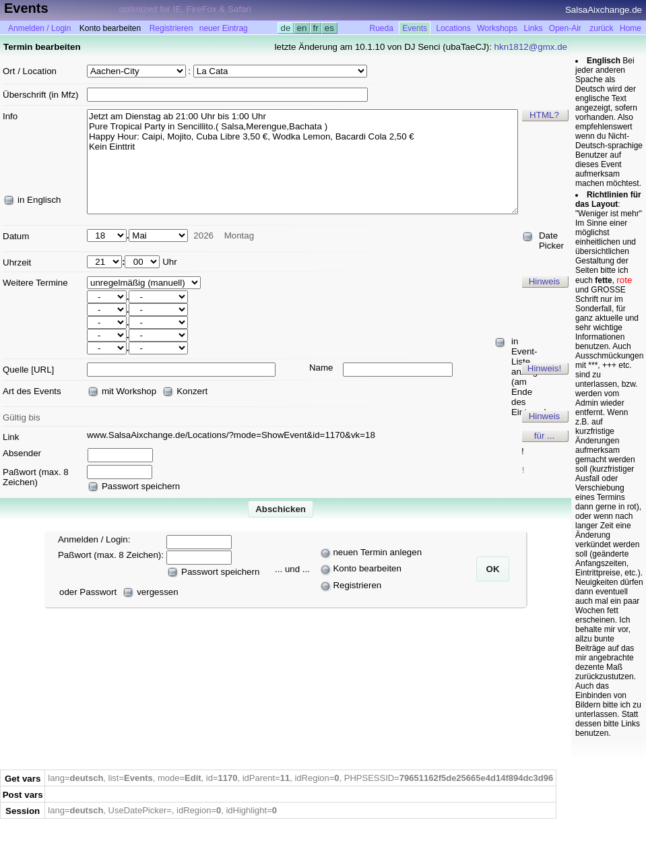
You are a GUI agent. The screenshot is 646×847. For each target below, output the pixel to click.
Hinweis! (544, 368)
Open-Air (565, 28)
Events (414, 28)
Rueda (381, 28)
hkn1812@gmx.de (530, 47)
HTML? (544, 115)
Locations (453, 28)
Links (532, 28)
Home (630, 28)
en (301, 28)
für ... (544, 436)
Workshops (497, 28)
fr (316, 28)
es (329, 28)
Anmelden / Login (39, 28)
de (285, 28)
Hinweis (544, 281)
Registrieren (171, 28)
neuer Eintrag (223, 28)
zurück (601, 28)
